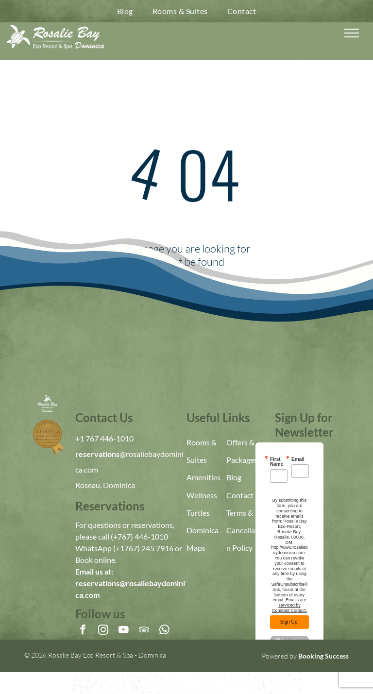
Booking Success (323, 656)
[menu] (351, 33)
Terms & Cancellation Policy (245, 530)
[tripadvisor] (144, 631)
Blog (233, 477)
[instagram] (103, 631)
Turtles (198, 512)
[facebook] (82, 631)
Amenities (203, 477)
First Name (276, 462)
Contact (240, 495)
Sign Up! (289, 622)
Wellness (201, 495)
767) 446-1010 (143, 536)
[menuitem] (125, 11)
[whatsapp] (164, 631)
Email (298, 459)
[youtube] (123, 631)
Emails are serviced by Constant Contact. (289, 605)
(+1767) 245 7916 (143, 548)
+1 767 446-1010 (104, 438)
